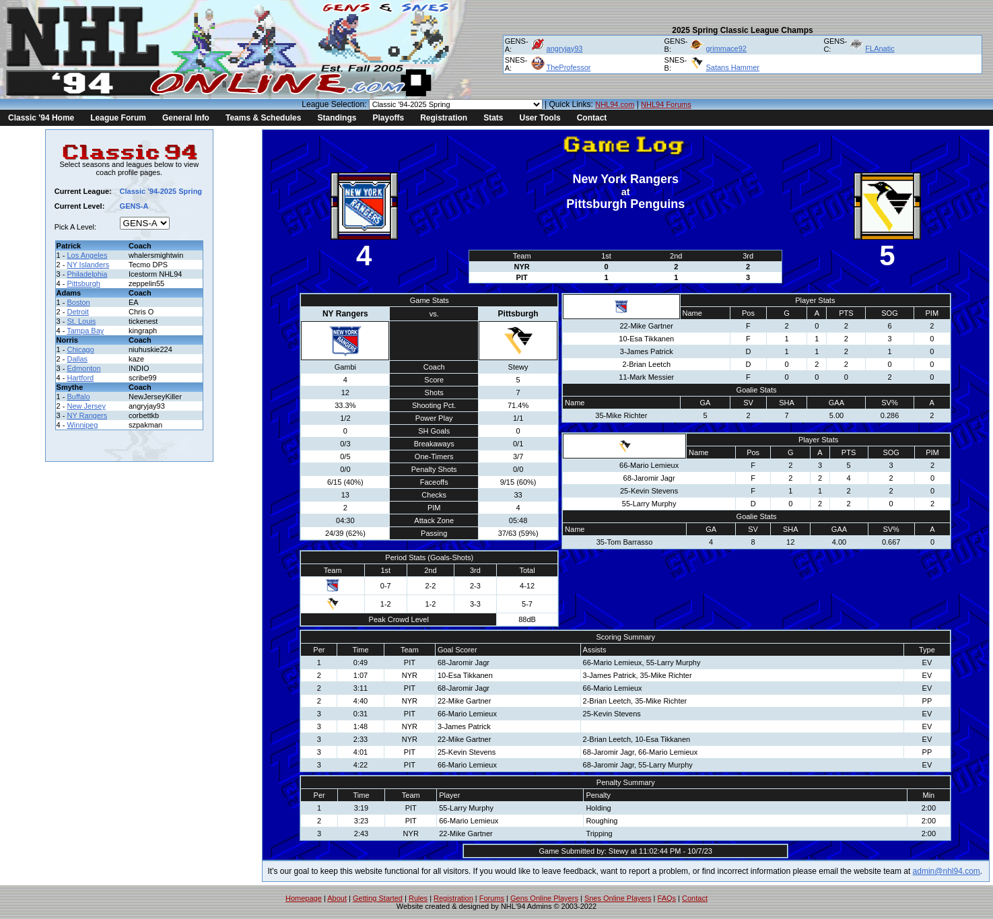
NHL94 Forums (666, 104)
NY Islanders (88, 265)
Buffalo (78, 397)
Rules (418, 898)
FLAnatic (879, 48)
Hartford (80, 378)
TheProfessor (568, 67)
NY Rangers (87, 415)
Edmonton (83, 368)
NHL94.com (614, 104)
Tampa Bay (85, 331)
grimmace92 (726, 48)
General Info (185, 118)
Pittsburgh (83, 283)
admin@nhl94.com (946, 871)
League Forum (118, 118)
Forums (491, 898)
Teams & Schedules (264, 118)
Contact (592, 118)
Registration (443, 118)
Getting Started (378, 898)
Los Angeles (87, 255)
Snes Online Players (618, 898)
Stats (493, 118)
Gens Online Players (544, 898)
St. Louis (81, 321)
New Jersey (86, 406)
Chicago (80, 349)
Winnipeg (82, 425)
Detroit (77, 312)
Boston (78, 302)
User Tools (540, 118)
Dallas (77, 359)
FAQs (667, 898)
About (337, 898)
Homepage (303, 898)
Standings (336, 118)
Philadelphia (87, 274)
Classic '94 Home (41, 118)
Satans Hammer (732, 67)
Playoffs (388, 118)
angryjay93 (565, 48)
